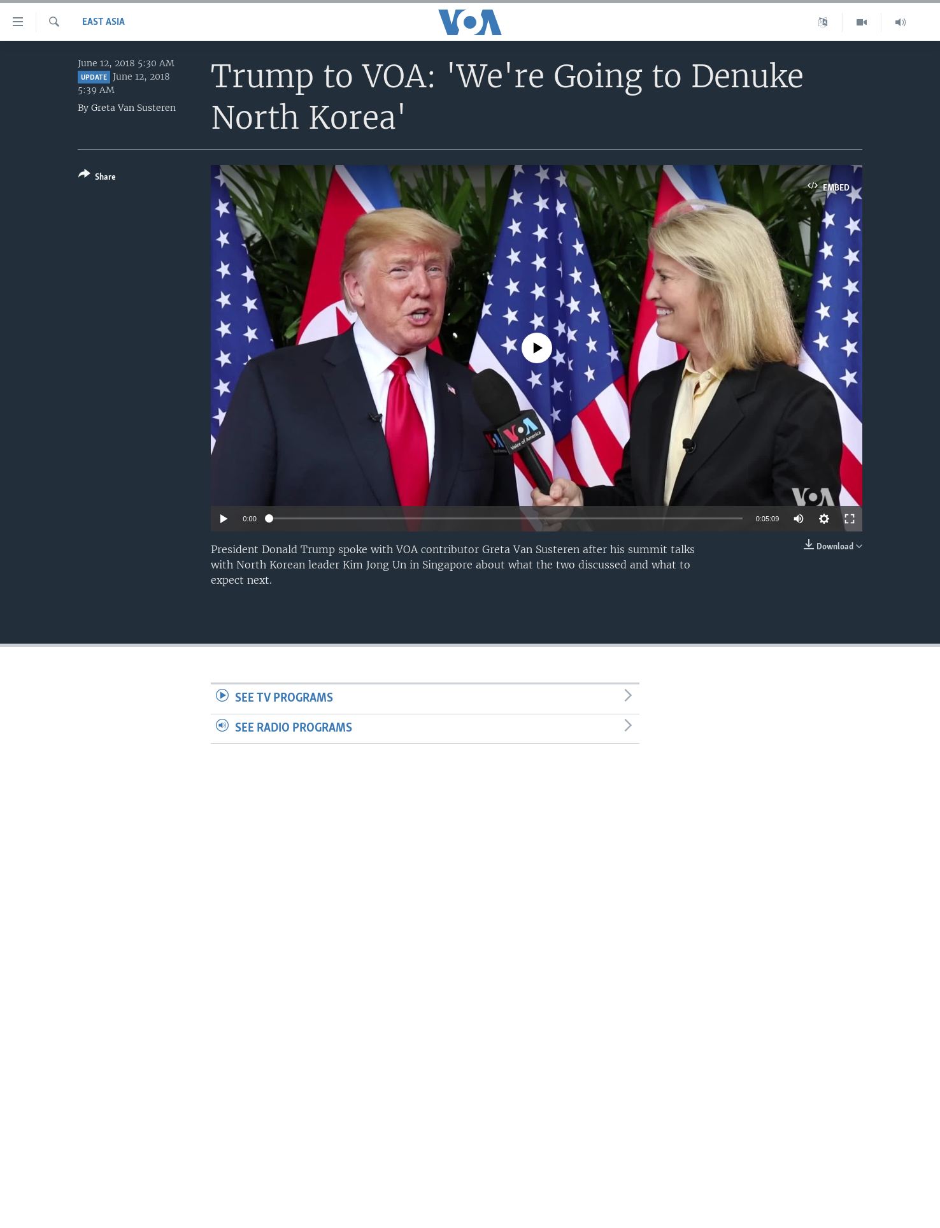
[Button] (97, 178)
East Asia (103, 22)
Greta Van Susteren (133, 107)
